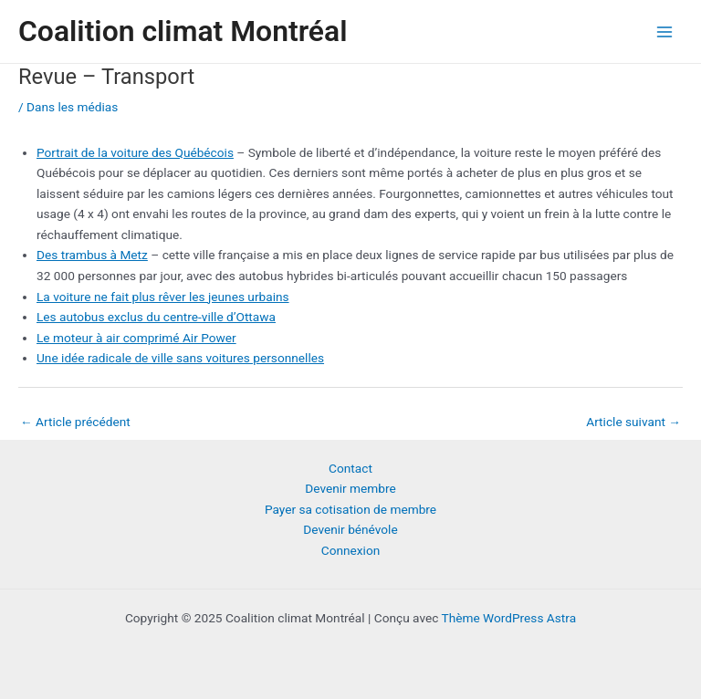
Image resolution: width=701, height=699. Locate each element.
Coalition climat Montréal (182, 31)
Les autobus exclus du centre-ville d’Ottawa (156, 316)
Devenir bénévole (350, 529)
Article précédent (75, 421)
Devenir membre (350, 488)
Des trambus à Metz (92, 254)
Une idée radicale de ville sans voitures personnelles (180, 357)
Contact (350, 468)
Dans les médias (72, 106)
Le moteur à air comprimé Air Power (136, 337)
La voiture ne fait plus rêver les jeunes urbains (163, 296)
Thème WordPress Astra (508, 617)
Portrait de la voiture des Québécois (135, 152)
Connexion (351, 550)
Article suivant (633, 421)
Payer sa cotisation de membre (350, 509)
